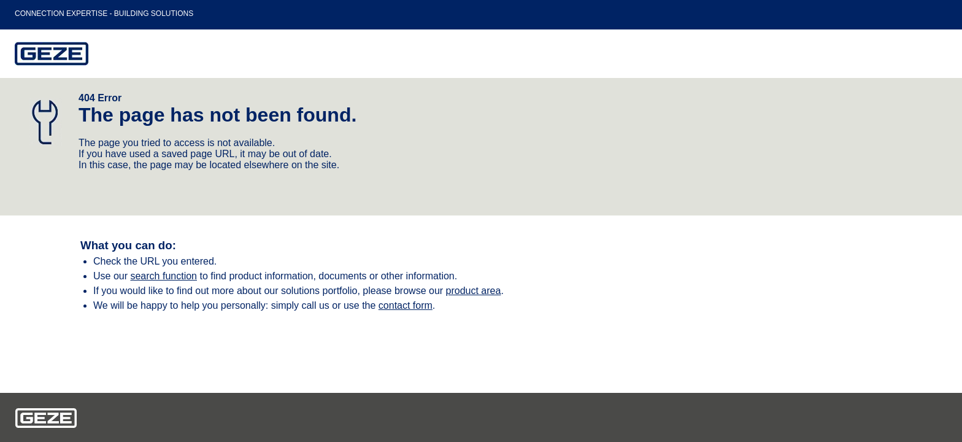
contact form (406, 305)
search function (163, 276)
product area (473, 290)
